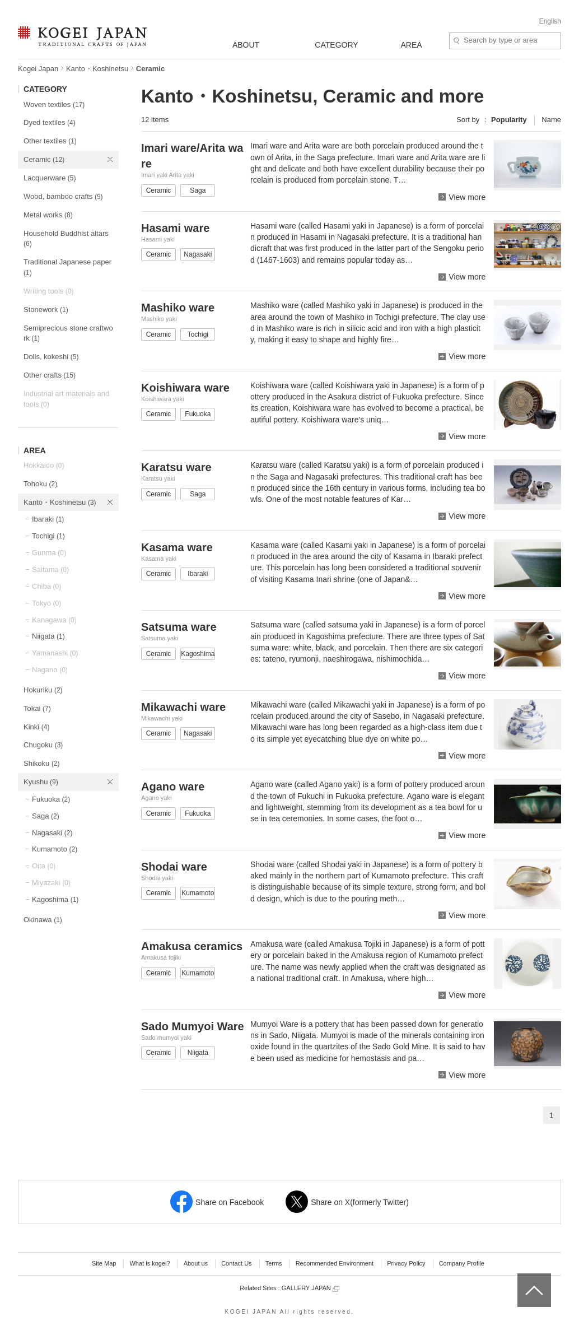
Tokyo (46, 603)
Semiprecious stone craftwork (68, 333)
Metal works (48, 215)
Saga (45, 816)
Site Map (104, 1263)
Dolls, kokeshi (51, 356)
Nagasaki (52, 833)
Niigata (48, 636)
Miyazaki (51, 882)
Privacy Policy (406, 1263)
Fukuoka (51, 799)
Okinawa (43, 919)
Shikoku (42, 763)
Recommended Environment (334, 1263)
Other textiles (50, 141)
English (550, 21)
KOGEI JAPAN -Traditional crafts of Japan (82, 37)
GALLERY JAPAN (310, 1288)
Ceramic (44, 159)
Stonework (46, 309)
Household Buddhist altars (66, 238)
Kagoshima (55, 899)
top (521, 1277)
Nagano (50, 670)
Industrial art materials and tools (66, 398)
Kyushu (41, 782)
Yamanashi (55, 653)
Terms (273, 1263)
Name (551, 119)
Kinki (36, 727)
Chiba (46, 586)
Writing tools (49, 291)
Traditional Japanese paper (67, 267)
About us (196, 1263)
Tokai (37, 708)
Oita (43, 866)
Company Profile (461, 1263)
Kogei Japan (38, 68)
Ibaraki (48, 519)
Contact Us (236, 1263)
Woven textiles (54, 104)
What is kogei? (149, 1263)
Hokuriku (43, 690)
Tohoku (40, 484)
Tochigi (48, 536)
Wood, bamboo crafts (63, 196)
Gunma (49, 552)
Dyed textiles (50, 122)
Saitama (50, 569)
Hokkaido (44, 465)
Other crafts (50, 375)
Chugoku (43, 745)
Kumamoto (54, 849)
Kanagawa (54, 620)
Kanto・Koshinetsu (97, 68)
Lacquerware (50, 178)
